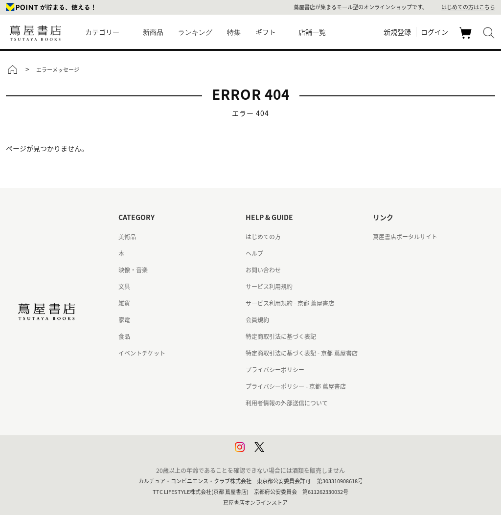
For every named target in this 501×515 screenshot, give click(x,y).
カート (466, 38)
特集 (234, 32)
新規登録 (397, 32)
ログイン (434, 32)
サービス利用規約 (269, 286)
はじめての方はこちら (468, 7)
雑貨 (124, 303)
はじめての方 (263, 236)
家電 (124, 319)
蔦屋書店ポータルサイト (405, 236)
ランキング (195, 32)
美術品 (127, 236)
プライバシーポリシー (275, 369)
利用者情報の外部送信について (287, 403)
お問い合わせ (263, 270)
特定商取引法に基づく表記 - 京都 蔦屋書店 (302, 353)
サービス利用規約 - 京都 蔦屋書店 (290, 303)
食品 (124, 336)
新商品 (153, 32)
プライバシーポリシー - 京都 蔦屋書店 (296, 386)
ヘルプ (254, 253)
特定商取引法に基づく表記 (281, 336)
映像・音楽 (133, 270)
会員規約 (257, 319)
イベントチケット (141, 353)
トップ (12, 69)
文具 (124, 286)
